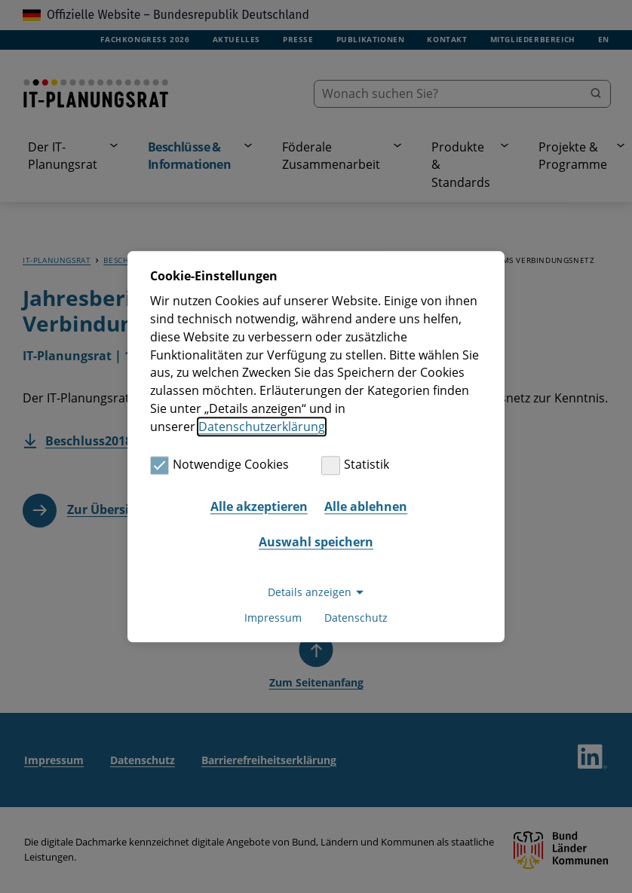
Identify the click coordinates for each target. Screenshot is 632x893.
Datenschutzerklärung (261, 426)
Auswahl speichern (316, 542)
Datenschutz (356, 617)
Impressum (273, 617)
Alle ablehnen (365, 506)
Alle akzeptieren (259, 506)
